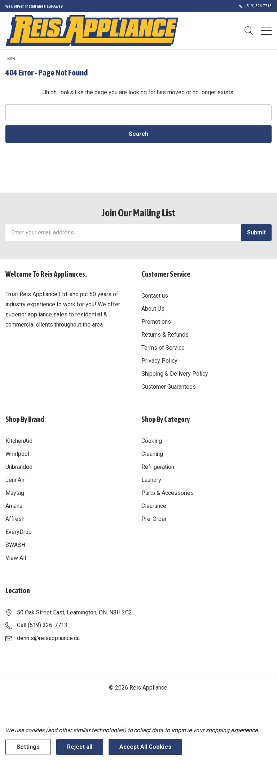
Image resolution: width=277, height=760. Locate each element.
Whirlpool (17, 453)
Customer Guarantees (168, 386)
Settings (28, 746)
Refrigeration (157, 466)
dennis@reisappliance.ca (48, 638)
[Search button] (249, 31)
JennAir (15, 479)
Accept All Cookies (145, 746)
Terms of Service (163, 347)
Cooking (151, 440)
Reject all (79, 746)
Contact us (154, 295)
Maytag (14, 492)
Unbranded (18, 466)
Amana (13, 505)
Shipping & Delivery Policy (174, 373)
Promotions (156, 321)
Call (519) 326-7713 (42, 625)
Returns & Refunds (165, 334)
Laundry (151, 479)
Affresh (15, 518)
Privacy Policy (159, 360)
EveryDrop (18, 531)
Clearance (153, 505)
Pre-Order (154, 518)
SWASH (15, 544)
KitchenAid (18, 440)
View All (15, 557)
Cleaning (152, 453)
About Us (152, 308)
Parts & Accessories (167, 492)
